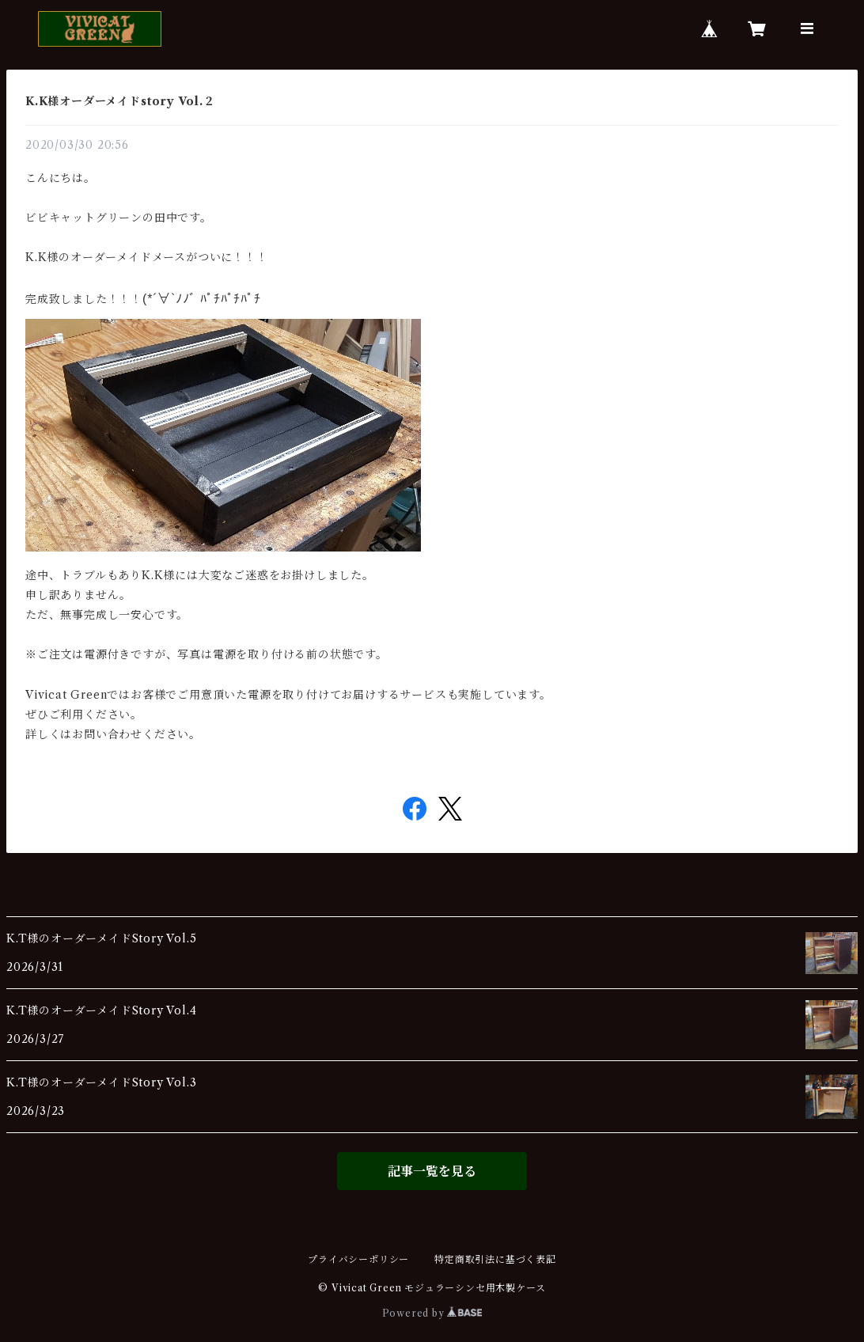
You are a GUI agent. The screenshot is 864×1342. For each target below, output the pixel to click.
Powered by (432, 1313)
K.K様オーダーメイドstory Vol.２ (120, 101)
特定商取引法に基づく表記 (495, 1259)
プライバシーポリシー (358, 1259)
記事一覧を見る (432, 1171)
